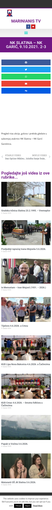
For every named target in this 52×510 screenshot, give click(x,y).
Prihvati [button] (18, 506)
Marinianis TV (26, 21)
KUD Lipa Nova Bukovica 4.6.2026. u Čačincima (25, 364)
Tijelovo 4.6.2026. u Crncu (14, 325)
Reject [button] (27, 506)
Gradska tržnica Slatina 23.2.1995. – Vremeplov (25, 210)
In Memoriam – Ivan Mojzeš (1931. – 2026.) (23, 287)
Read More (37, 506)
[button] (26, 33)
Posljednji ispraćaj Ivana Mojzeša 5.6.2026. (23, 249)
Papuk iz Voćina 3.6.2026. (14, 443)
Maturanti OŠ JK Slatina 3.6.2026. (18, 482)
